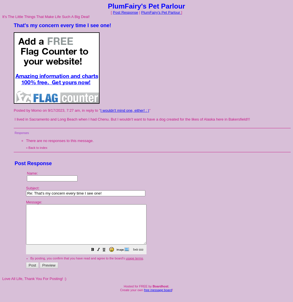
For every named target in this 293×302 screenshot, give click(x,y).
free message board (158, 297)
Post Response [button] (125, 12)
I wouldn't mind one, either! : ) (124, 110)
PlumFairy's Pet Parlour (161, 12)
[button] (107, 258)
